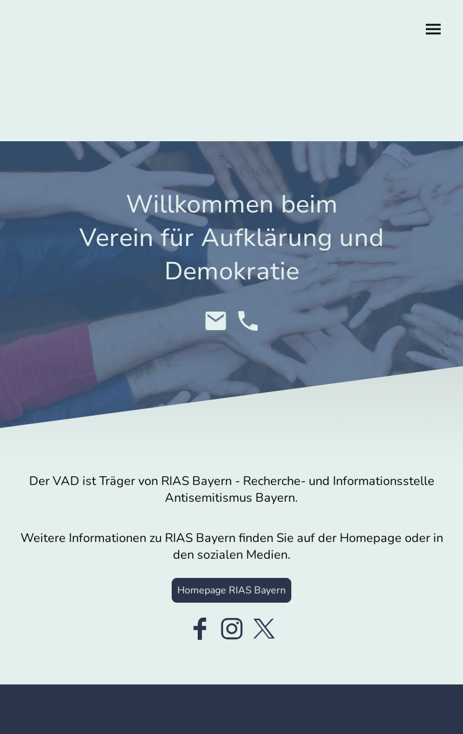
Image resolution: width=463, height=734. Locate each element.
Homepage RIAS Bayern (231, 590)
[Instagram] (232, 629)
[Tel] (248, 321)
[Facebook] (199, 629)
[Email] (216, 321)
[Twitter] (264, 629)
